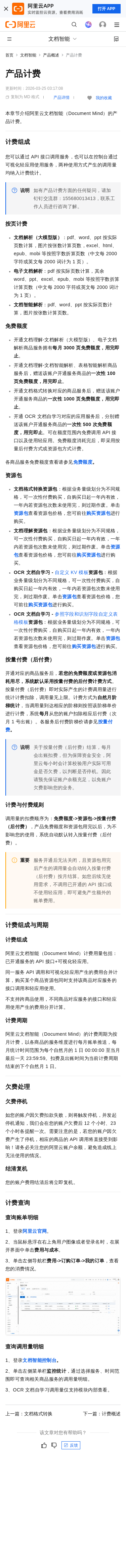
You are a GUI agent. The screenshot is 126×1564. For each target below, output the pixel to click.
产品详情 (61, 97)
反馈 (71, 1445)
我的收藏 (104, 98)
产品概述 (51, 55)
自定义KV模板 (71, 572)
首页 (9, 55)
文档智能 (28, 55)
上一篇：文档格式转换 (28, 1413)
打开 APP (106, 8)
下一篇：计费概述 (102, 1413)
